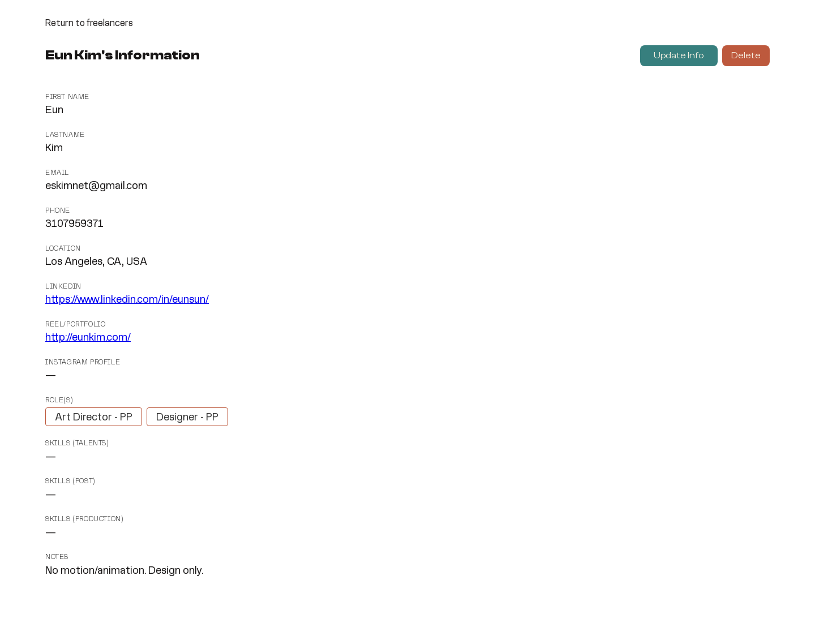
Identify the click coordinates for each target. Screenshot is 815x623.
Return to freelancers (89, 23)
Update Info (679, 55)
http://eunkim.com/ (88, 338)
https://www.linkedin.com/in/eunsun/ (127, 300)
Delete (746, 55)
